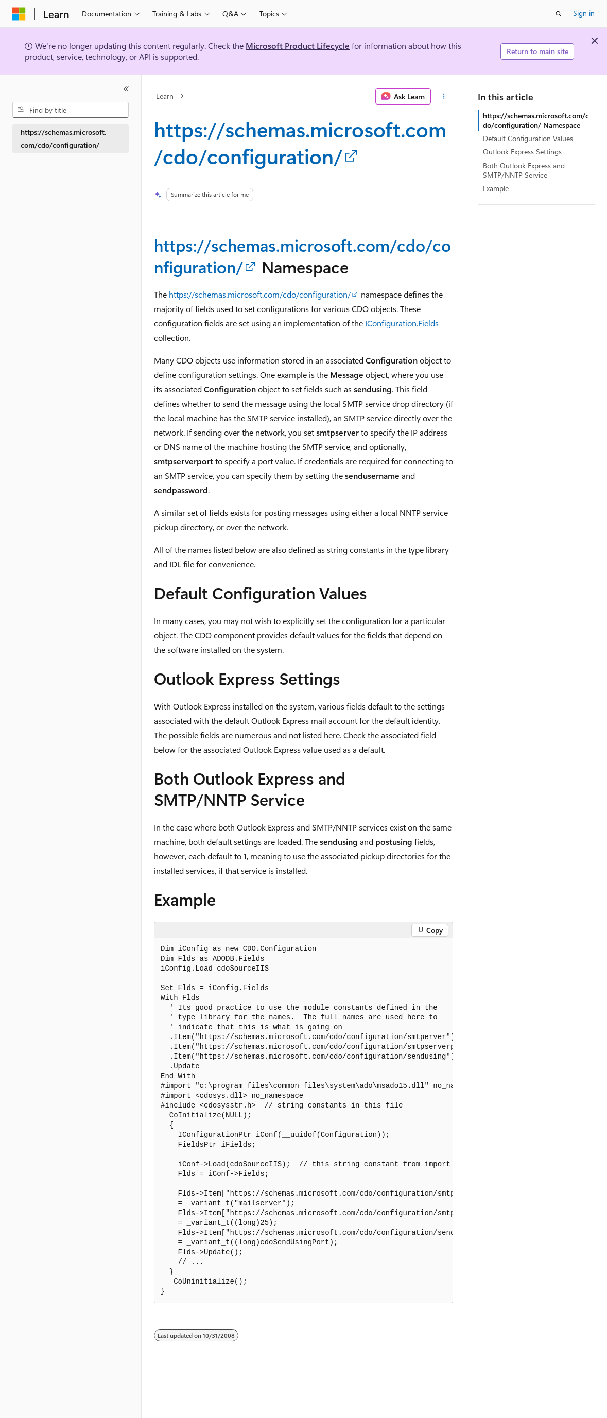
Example (496, 188)
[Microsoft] (19, 14)
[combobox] (70, 110)
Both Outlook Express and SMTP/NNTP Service (524, 170)
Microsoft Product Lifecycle (298, 45)
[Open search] (558, 14)
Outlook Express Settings (522, 152)
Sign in (584, 13)
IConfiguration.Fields (402, 323)
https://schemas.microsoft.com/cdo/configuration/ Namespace (536, 120)
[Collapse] (126, 88)
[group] (303, 1120)
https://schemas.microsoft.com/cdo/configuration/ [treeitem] (63, 138)
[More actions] (444, 96)
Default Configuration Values (528, 138)
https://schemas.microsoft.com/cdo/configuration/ (300, 142)
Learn (165, 96)
